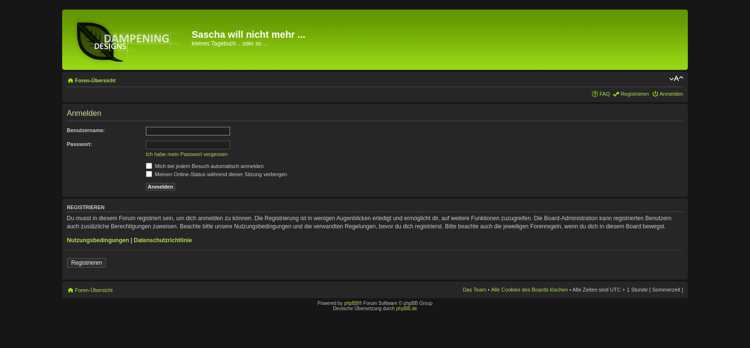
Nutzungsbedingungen (98, 240)
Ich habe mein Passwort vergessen (187, 154)
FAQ (604, 94)
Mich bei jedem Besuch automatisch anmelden (205, 166)
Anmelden (672, 94)
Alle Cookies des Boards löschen (529, 289)
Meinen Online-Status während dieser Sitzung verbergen (216, 174)
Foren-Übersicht (95, 80)
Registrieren (634, 94)
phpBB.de (406, 308)
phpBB (351, 303)
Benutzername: (86, 130)
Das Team (474, 289)
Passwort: (79, 144)
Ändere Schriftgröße (676, 78)
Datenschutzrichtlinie (163, 240)
